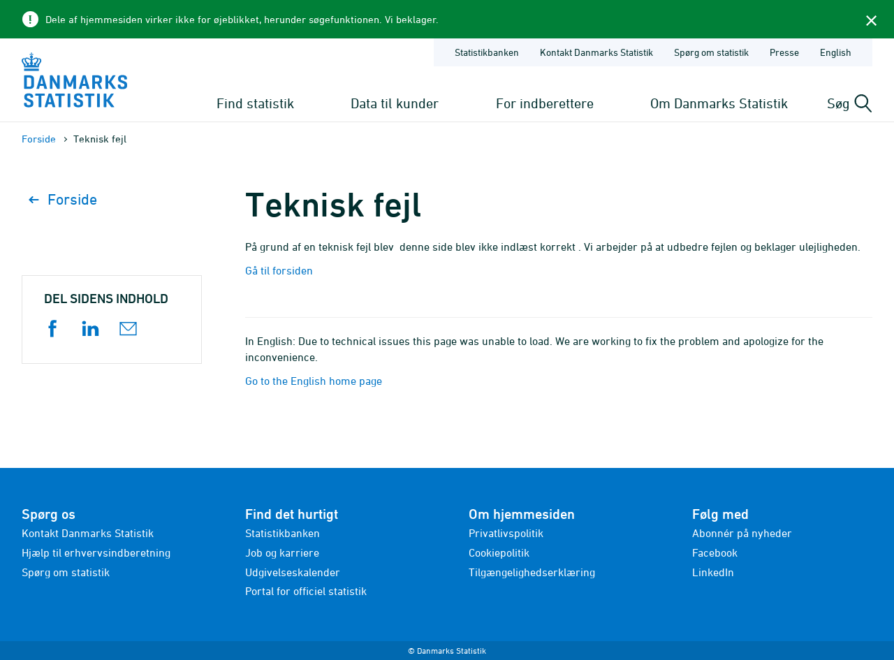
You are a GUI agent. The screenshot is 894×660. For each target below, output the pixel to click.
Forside (39, 139)
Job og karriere (282, 552)
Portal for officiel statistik (306, 591)
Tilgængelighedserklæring (532, 572)
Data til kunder (395, 103)
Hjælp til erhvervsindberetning (96, 552)
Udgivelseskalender (292, 572)
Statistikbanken (487, 52)
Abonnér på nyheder (742, 533)
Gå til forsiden (279, 270)
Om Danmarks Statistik (719, 103)
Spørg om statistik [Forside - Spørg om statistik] (711, 52)
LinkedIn (713, 572)
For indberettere (545, 103)
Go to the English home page (313, 380)
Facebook (715, 552)
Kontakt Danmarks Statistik (88, 533)
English (835, 52)
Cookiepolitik (499, 552)
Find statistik (255, 103)
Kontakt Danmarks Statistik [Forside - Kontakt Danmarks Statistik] (596, 52)
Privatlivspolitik (506, 533)
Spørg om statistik (66, 572)
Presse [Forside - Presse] (784, 52)
